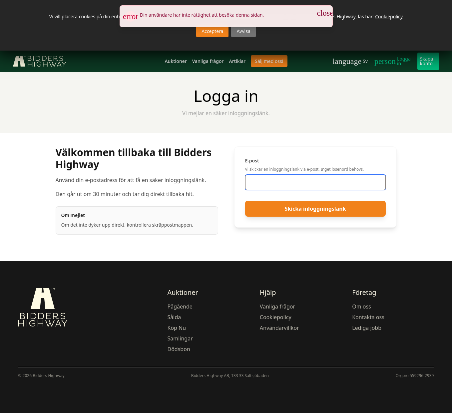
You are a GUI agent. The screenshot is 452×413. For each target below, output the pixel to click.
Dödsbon (179, 349)
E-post (252, 160)
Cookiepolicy (389, 16)
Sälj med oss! (269, 61)
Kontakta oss (368, 317)
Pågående (180, 306)
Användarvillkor (279, 327)
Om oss (361, 306)
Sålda (174, 317)
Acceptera (212, 31)
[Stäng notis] (325, 13)
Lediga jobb (366, 327)
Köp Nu (177, 327)
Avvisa (243, 31)
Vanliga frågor (208, 61)
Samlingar (180, 338)
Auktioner (176, 61)
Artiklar (237, 61)
